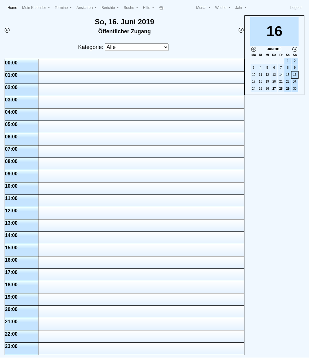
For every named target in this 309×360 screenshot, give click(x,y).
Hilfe (147, 8)
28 (281, 88)
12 (267, 74)
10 (254, 74)
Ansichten (85, 8)
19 (267, 81)
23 (294, 82)
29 (287, 88)
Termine (62, 8)
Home (13, 7)
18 (260, 81)
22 (287, 81)
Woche (221, 8)
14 (281, 74)
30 (294, 88)
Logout (296, 8)
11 (260, 74)
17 (254, 81)
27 (274, 88)
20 (274, 81)
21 (281, 81)
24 (254, 88)
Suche (129, 8)
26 (267, 88)
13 (274, 74)
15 (287, 74)
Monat (202, 8)
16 (294, 74)
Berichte (108, 8)
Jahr (239, 8)
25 (260, 88)
